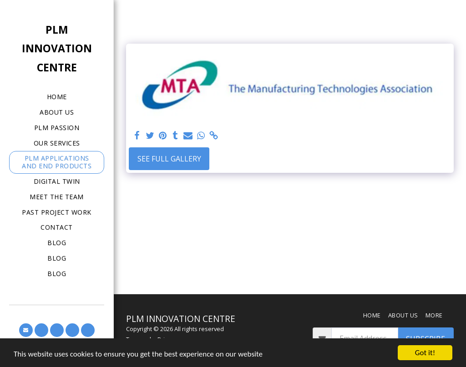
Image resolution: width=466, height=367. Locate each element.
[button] (26, 330)
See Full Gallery (169, 159)
